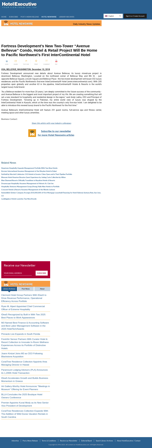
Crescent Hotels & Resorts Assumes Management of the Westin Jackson (28, 190)
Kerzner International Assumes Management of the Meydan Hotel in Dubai (29, 171)
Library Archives (9, 289)
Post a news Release (30, 17)
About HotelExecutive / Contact (128, 441)
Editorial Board (86, 441)
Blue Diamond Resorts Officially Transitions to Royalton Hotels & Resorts (28, 180)
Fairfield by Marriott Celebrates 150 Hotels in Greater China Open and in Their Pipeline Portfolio (36, 174)
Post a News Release (30, 441)
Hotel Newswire (48, 17)
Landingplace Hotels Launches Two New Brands (19, 199)
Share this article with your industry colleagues (51, 123)
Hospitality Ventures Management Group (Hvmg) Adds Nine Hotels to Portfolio (30, 187)
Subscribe (13, 17)
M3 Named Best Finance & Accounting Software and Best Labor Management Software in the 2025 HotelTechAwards (25, 325)
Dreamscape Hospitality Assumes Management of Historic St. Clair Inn (27, 183)
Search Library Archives (104, 441)
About (42, 289)
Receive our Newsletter (68, 441)
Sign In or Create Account (135, 16)
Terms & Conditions (49, 441)
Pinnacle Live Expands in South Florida (20, 334)
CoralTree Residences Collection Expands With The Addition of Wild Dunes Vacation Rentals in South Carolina (24, 414)
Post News (26, 289)
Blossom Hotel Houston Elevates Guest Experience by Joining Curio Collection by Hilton (33, 177)
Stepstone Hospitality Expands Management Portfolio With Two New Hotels (29, 168)
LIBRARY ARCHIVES (66, 17)
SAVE (6, 62)
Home (3, 17)
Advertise (15, 441)
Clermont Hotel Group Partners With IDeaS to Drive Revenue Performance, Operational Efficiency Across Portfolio (23, 298)
